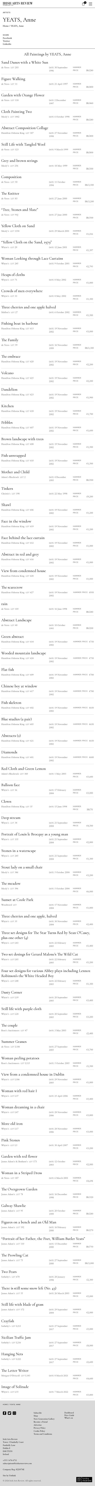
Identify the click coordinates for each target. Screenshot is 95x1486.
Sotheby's (5, 1276)
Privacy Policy (40, 1428)
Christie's (5, 493)
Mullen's (5, 312)
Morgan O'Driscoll (10, 1375)
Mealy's (5, 116)
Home (6, 26)
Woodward (6, 904)
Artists (7, 12)
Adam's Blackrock (10, 477)
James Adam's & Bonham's (14, 1161)
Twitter (6, 41)
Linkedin (7, 44)
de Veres (5, 67)
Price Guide (69, 1415)
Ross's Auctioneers (10, 1030)
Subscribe (38, 1413)
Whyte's (5, 247)
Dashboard (69, 1412)
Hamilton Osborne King (12, 133)
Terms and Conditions (43, 1434)
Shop (36, 1416)
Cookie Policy (39, 1431)
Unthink (12, 1475)
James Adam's (8, 1194)
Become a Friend (41, 1422)
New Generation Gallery (44, 1419)
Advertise (38, 1425)
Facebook (7, 38)
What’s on (68, 1418)
